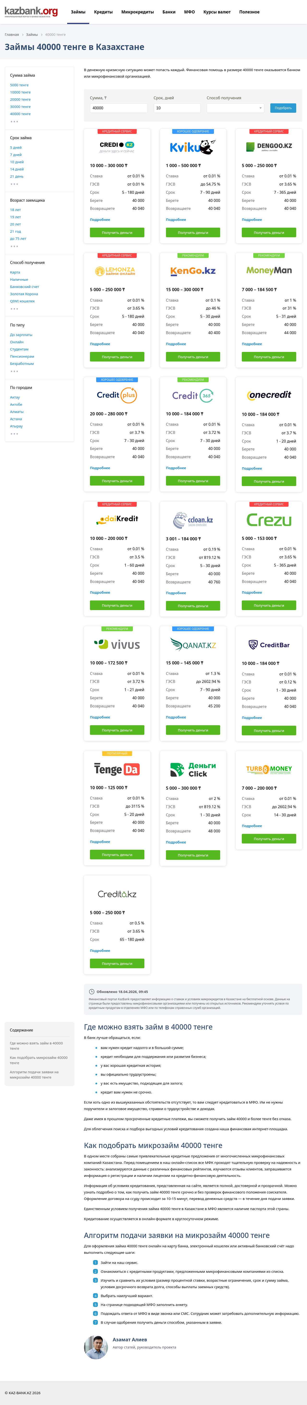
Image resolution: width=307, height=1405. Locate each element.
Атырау (16, 426)
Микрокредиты (137, 12)
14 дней (17, 169)
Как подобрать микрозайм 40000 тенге (39, 1060)
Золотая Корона (24, 293)
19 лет (15, 216)
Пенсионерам (22, 356)
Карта (15, 272)
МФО (189, 12)
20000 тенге (20, 99)
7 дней (16, 154)
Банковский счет (24, 286)
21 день (17, 176)
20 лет (15, 224)
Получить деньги (117, 232)
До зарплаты (21, 334)
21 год (15, 231)
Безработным (22, 363)
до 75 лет (18, 238)
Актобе (16, 404)
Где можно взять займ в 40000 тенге (36, 1046)
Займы (78, 12)
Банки (169, 12)
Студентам (19, 349)
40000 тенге (20, 113)
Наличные (19, 279)
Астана (16, 418)
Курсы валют (217, 12)
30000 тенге (20, 106)
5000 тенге (19, 84)
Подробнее (100, 219)
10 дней (17, 161)
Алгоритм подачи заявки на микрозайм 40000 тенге (34, 1074)
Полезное (249, 12)
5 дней (16, 147)
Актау (15, 397)
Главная (12, 34)
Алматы (17, 411)
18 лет (15, 209)
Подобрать (283, 108)
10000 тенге (20, 92)
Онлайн (17, 341)
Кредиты (103, 12)
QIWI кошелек (22, 301)
